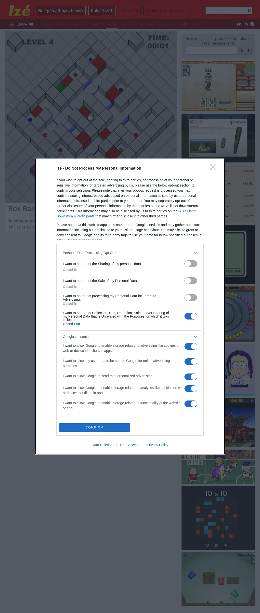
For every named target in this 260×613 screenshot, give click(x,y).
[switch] (190, 263)
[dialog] (130, 306)
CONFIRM (94, 427)
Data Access (129, 445)
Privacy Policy (157, 445)
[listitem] (130, 252)
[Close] (215, 168)
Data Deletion (102, 445)
